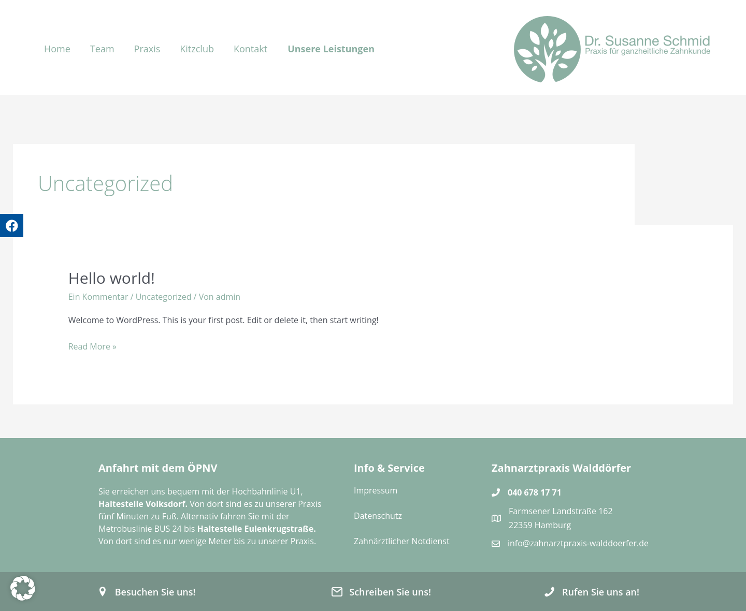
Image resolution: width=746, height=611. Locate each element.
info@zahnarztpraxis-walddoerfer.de (578, 543)
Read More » (92, 347)
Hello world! (111, 277)
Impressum (375, 490)
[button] (335, 47)
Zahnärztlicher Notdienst (402, 541)
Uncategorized (164, 296)
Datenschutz (378, 515)
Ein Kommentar (98, 296)
